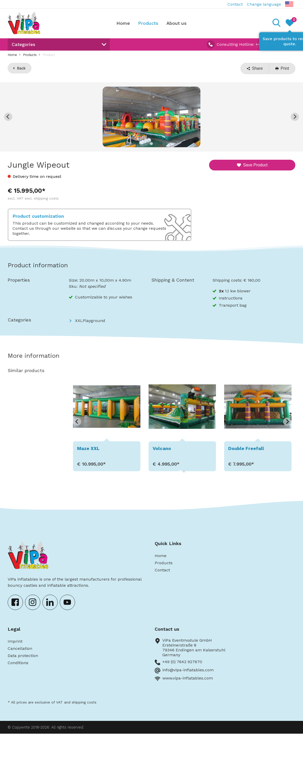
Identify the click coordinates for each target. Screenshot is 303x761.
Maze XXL (88, 448)
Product (49, 55)
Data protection (23, 655)
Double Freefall (246, 448)
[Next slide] (295, 117)
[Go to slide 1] (151, 143)
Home (123, 23)
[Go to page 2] (184, 471)
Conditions (18, 662)
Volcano (162, 448)
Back (21, 68)
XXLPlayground (90, 320)
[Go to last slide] (77, 422)
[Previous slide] (8, 117)
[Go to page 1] (180, 471)
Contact (235, 4)
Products (148, 23)
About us (176, 23)
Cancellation (20, 648)
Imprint (15, 641)
